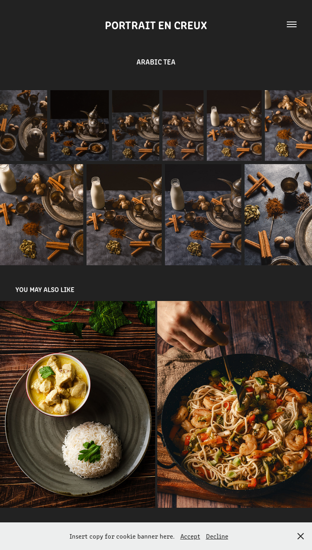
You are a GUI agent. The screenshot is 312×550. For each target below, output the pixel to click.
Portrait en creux (156, 24)
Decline (217, 536)
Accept (190, 536)
